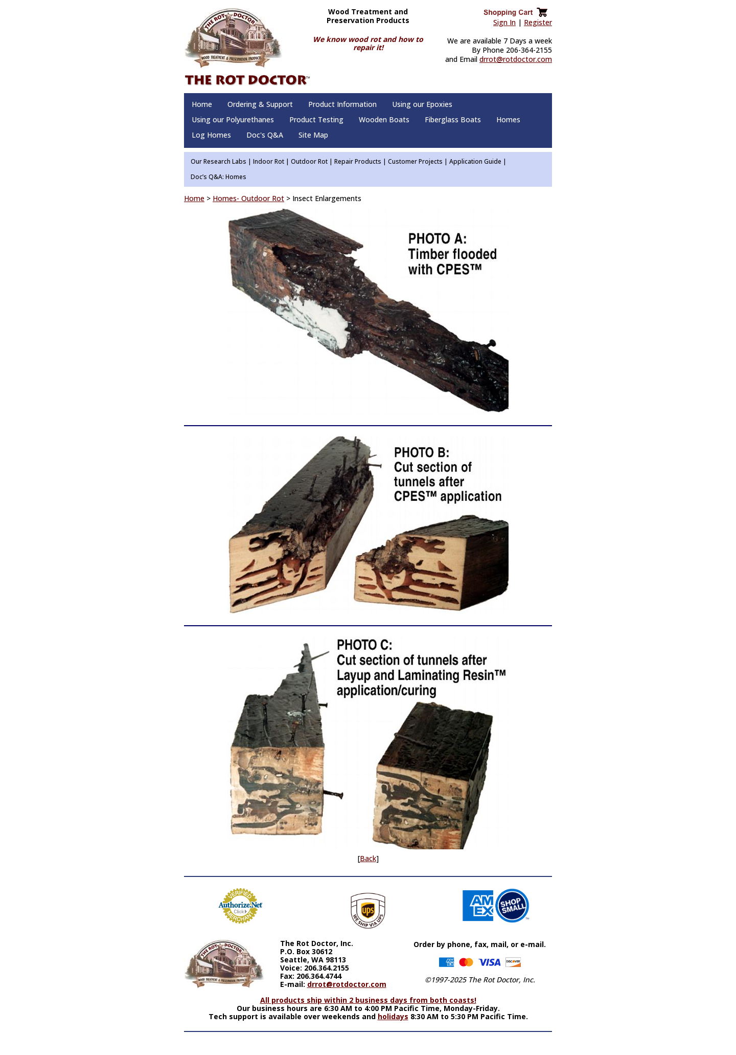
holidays (393, 1016)
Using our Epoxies (422, 104)
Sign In (504, 22)
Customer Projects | (418, 161)
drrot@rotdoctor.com (515, 59)
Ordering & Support (260, 104)
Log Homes (211, 135)
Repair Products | (360, 161)
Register (538, 22)
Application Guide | (478, 161)
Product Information (342, 104)
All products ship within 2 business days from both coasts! (368, 1000)
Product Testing (316, 119)
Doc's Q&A (264, 135)
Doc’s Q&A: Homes (218, 176)
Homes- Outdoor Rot (248, 198)
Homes (508, 119)
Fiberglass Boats (453, 119)
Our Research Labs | (221, 161)
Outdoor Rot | (312, 161)
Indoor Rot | (271, 161)
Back (368, 858)
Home (202, 104)
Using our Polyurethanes (233, 119)
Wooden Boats (384, 119)
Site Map (313, 135)
